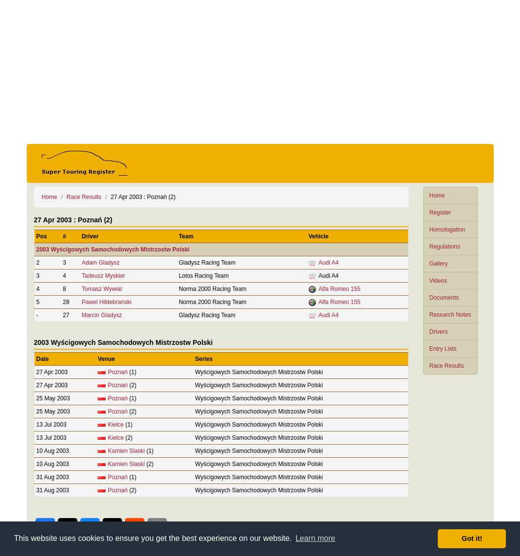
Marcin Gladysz (102, 315)
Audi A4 (329, 262)
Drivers (439, 331)
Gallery (439, 263)
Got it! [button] (472, 538)
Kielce (116, 424)
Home (437, 195)
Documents (444, 297)
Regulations (445, 246)
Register (440, 212)
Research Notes (450, 314)
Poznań (118, 372)
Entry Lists (443, 348)
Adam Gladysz (101, 262)
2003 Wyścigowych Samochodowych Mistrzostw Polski (113, 249)
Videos (438, 280)
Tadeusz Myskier (103, 275)
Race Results (447, 365)
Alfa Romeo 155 (339, 289)
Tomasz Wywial (102, 289)
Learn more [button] (315, 538)
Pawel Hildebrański (106, 302)
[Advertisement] (260, 72)
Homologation (448, 229)
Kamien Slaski (126, 451)
